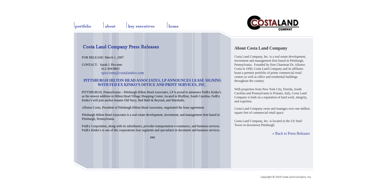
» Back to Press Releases (291, 133)
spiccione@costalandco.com (122, 73)
